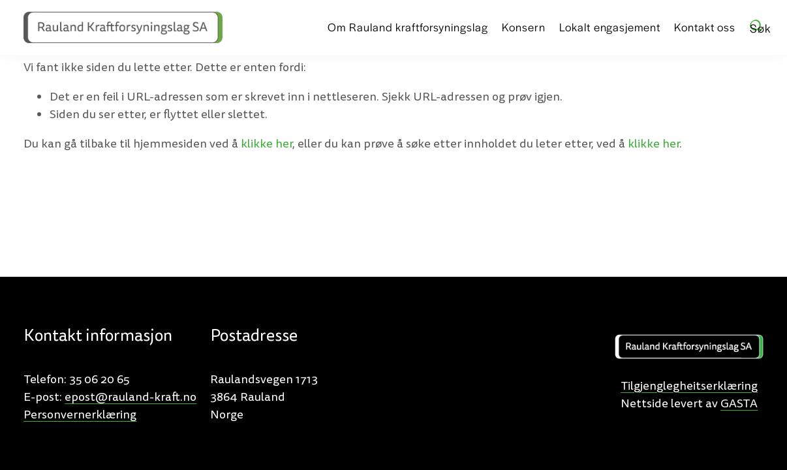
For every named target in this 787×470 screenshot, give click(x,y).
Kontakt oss (704, 27)
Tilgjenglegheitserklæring (689, 386)
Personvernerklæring (79, 415)
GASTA (739, 404)
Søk (757, 26)
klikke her (266, 144)
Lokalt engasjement (609, 27)
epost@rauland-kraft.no (130, 397)
